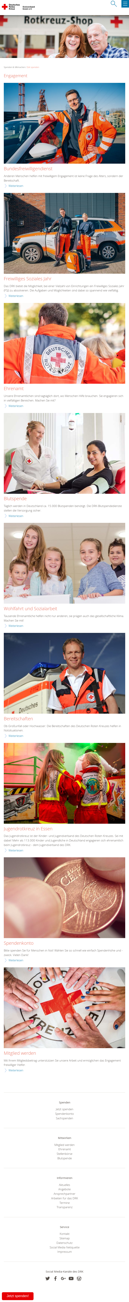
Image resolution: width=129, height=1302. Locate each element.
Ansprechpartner (64, 1194)
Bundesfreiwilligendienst (28, 169)
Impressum (64, 1251)
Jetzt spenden (64, 1109)
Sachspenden (64, 1118)
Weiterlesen (16, 186)
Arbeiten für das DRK (64, 1198)
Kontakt (65, 1234)
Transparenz (65, 1207)
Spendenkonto (19, 943)
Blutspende (15, 499)
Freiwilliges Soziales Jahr (28, 279)
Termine (64, 1203)
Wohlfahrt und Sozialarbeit (30, 609)
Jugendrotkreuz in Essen (28, 829)
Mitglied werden (20, 1053)
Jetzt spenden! (18, 1296)
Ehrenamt (14, 388)
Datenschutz (64, 1243)
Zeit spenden (33, 67)
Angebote (64, 1189)
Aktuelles (64, 1185)
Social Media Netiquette (65, 1247)
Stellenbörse (64, 1154)
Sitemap (64, 1238)
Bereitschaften (18, 719)
